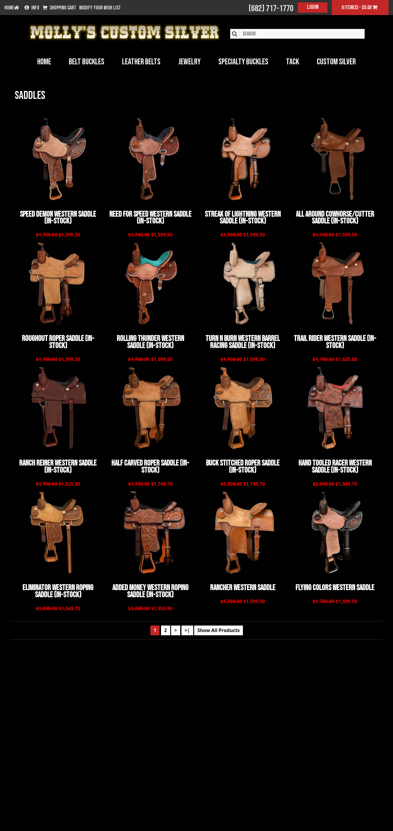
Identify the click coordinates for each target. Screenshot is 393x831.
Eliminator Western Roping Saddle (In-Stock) (57, 588)
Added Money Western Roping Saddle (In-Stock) (150, 588)
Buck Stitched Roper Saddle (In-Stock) (243, 464)
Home (44, 62)
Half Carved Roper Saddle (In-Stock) (150, 464)
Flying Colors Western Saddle (334, 585)
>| (187, 626)
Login (313, 7)
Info (32, 8)
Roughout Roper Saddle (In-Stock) (58, 340)
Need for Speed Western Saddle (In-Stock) (150, 217)
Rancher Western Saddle (242, 585)
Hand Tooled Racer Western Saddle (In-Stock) (335, 464)
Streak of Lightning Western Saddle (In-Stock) (243, 217)
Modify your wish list (100, 8)
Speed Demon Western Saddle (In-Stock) (58, 217)
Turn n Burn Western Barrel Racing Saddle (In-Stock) (242, 340)
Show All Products (218, 626)
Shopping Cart (59, 8)
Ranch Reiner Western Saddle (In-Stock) (58, 464)
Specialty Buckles (243, 62)
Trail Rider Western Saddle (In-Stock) (335, 340)
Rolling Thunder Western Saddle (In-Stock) (150, 340)
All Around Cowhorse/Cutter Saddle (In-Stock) (335, 217)
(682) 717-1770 (271, 8)
